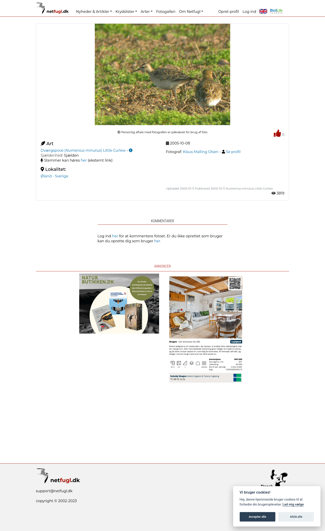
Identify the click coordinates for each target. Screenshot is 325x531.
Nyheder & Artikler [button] (92, 11)
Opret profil (228, 11)
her (84, 160)
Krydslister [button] (125, 11)
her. (157, 241)
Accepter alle (257, 516)
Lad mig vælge (293, 504)
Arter (145, 11)
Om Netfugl (189, 11)
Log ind (249, 11)
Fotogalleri (165, 11)
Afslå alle (296, 516)
